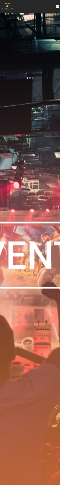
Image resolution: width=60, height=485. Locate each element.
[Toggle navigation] (55, 6)
